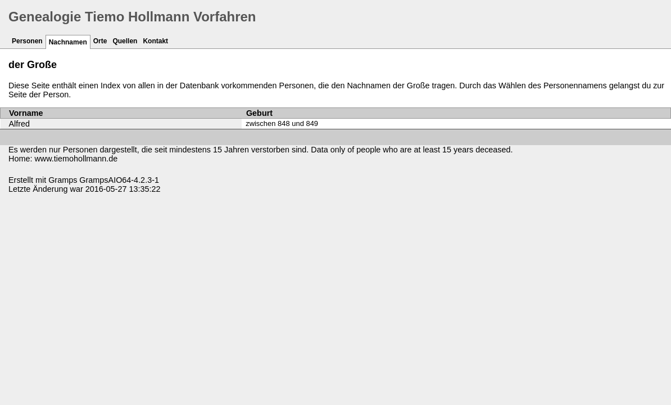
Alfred (19, 123)
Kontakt (155, 41)
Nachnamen (68, 42)
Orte (100, 41)
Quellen (124, 41)
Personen (27, 41)
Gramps (62, 180)
